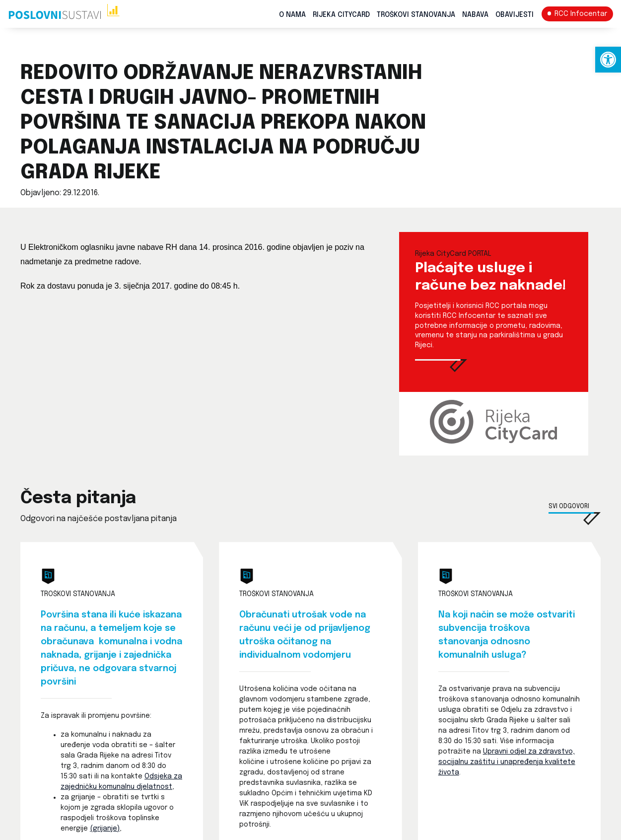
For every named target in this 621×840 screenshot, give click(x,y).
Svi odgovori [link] (569, 507)
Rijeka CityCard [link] (341, 14)
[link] (608, 60)
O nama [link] (292, 14)
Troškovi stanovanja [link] (416, 14)
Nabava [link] (475, 14)
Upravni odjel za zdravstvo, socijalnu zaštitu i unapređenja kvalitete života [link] (506, 762)
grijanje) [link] (106, 828)
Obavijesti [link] (514, 14)
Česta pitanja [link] (78, 498)
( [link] (91, 828)
